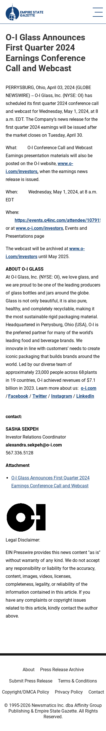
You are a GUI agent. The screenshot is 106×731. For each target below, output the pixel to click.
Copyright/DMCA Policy (25, 692)
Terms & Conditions (77, 681)
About (28, 669)
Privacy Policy (69, 692)
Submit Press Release (30, 681)
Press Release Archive (62, 669)
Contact (96, 692)
